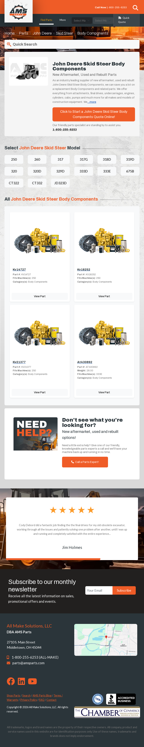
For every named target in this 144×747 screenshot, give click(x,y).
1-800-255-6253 (117, 7)
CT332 (37, 183)
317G (84, 159)
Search (26, 695)
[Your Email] (98, 590)
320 (14, 171)
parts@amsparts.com (28, 663)
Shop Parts (13, 695)
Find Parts (46, 19)
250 (14, 159)
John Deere (42, 33)
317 (60, 159)
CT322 (14, 183)
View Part (40, 296)
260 (37, 159)
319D (130, 159)
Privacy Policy (28, 699)
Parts (23, 33)
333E (107, 171)
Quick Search (21, 44)
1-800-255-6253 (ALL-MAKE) (35, 657)
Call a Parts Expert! (85, 461)
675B (130, 171)
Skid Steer (64, 33)
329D (60, 171)
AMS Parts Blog (42, 695)
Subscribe (124, 590)
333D (84, 171)
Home (9, 33)
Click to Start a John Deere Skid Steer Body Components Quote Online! (93, 114)
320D (37, 171)
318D (107, 159)
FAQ (41, 699)
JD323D (60, 183)
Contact (51, 699)
